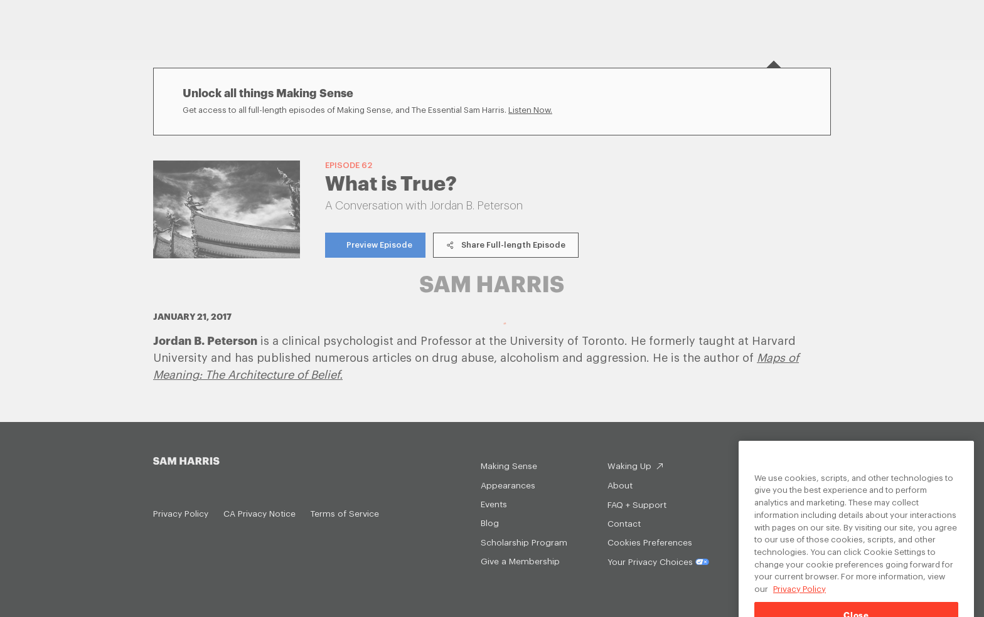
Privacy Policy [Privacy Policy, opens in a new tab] (799, 597)
